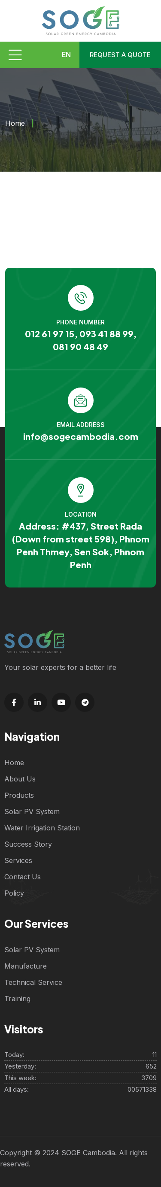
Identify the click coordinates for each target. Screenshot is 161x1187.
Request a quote (120, 55)
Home (15, 123)
